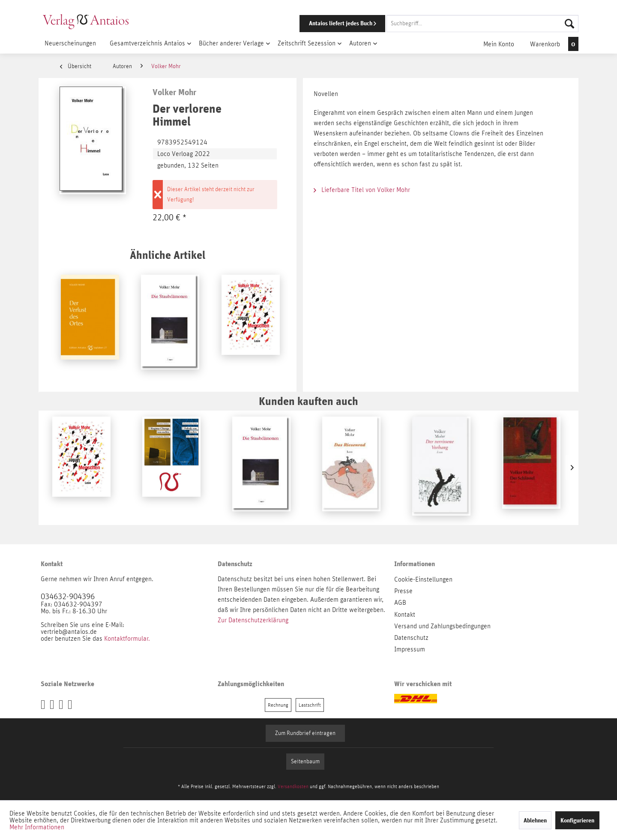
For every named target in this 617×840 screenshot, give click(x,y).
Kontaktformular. (127, 638)
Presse (403, 591)
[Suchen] (569, 23)
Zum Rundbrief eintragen (305, 733)
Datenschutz (411, 637)
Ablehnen (535, 820)
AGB (400, 602)
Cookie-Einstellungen (423, 579)
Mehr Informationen (36, 827)
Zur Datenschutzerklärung (253, 620)
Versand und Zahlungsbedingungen (442, 626)
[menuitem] (427, 23)
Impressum (409, 649)
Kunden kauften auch (308, 401)
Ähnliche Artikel (167, 254)
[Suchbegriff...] (482, 23)
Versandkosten (293, 786)
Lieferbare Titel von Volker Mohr (362, 189)
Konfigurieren (577, 820)
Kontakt (404, 614)
